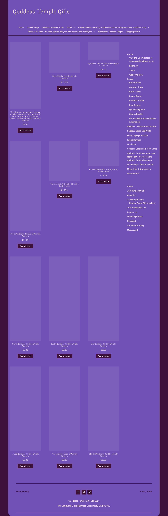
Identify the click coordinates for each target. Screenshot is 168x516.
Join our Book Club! (136, 191)
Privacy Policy (22, 491)
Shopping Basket (133, 32)
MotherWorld (133, 173)
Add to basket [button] (25, 130)
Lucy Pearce (135, 105)
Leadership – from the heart (140, 164)
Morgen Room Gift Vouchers (142, 203)
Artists (130, 54)
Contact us (132, 212)
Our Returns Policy (135, 225)
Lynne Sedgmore (137, 109)
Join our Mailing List (136, 207)
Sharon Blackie (136, 114)
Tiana (132, 70)
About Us (131, 195)
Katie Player (135, 92)
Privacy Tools (146, 491)
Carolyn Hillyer (136, 87)
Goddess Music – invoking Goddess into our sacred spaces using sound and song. (112, 27)
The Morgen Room (135, 199)
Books (69, 27)
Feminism (131, 144)
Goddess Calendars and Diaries (141, 126)
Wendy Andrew (136, 75)
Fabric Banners (134, 140)
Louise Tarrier (135, 96)
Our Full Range (33, 27)
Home (21, 27)
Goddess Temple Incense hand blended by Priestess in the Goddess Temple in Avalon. (141, 156)
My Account (132, 230)
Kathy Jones (135, 83)
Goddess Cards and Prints (53, 27)
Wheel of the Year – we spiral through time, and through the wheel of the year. (60, 32)
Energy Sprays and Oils (137, 135)
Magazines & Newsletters (139, 169)
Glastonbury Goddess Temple (110, 32)
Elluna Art (133, 66)
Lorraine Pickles (136, 100)
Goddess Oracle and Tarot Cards (142, 149)
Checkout (131, 221)
